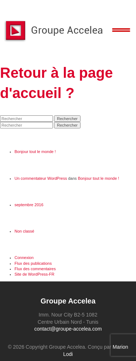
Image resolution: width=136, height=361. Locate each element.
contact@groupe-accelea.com (68, 329)
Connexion (24, 257)
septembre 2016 (29, 205)
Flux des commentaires (35, 269)
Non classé (24, 231)
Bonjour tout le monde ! (35, 151)
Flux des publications (33, 263)
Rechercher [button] (67, 118)
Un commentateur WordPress (41, 178)
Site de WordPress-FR (34, 274)
